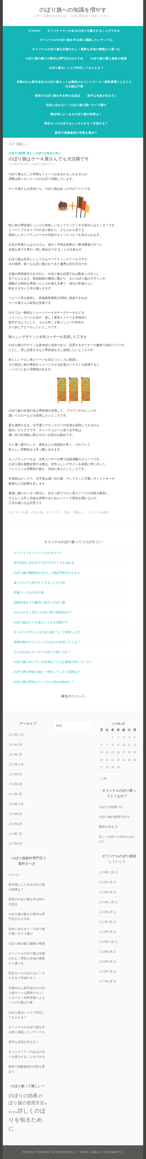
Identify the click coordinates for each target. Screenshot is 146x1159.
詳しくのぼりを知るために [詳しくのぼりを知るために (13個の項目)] (27, 1119)
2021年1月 (15, 794)
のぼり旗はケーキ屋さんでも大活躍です (49, 159)
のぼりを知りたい (43, 164)
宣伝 (67, 512)
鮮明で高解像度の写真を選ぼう (76, 132)
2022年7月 (15, 754)
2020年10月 (16, 804)
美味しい (79, 512)
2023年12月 (16, 734)
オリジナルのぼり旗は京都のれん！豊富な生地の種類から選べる (76, 49)
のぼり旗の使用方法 (112, 817)
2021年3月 (15, 784)
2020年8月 (15, 814)
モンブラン (53, 512)
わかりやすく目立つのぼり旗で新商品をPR (43, 612)
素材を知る (106, 827)
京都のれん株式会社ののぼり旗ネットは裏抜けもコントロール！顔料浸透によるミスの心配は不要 (74, 84)
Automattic (113, 1152)
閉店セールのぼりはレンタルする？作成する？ (76, 123)
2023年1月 (15, 744)
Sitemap (34, 30)
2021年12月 (16, 764)
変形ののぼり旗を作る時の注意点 (57, 95)
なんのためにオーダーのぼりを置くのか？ (42, 652)
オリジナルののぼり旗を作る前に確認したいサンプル (76, 40)
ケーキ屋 (22, 512)
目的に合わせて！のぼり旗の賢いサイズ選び (76, 105)
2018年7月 (15, 834)
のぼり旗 (37, 512)
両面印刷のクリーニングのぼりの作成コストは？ (47, 642)
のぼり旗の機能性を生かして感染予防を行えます (47, 573)
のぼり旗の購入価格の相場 (108, 58)
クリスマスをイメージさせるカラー (38, 553)
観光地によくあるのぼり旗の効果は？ (76, 114)
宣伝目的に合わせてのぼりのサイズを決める (44, 562)
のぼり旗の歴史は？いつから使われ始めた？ (44, 682)
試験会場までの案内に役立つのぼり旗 (39, 602)
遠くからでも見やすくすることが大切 (39, 582)
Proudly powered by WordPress (48, 1152)
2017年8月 (15, 843)
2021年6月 (15, 774)
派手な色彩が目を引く (102, 95)
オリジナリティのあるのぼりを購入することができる (83, 30)
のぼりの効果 (17, 153)
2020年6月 (15, 824)
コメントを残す (98, 512)
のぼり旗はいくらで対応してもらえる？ (76, 68)
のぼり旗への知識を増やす (73, 10)
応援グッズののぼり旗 (29, 592)
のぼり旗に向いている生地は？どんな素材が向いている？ (53, 662)
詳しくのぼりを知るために (44, 153)
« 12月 (103, 778)
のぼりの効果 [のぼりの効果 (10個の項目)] (23, 1096)
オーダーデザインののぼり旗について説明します (47, 632)
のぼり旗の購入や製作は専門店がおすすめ (54, 58)
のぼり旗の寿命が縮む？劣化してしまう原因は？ (47, 672)
